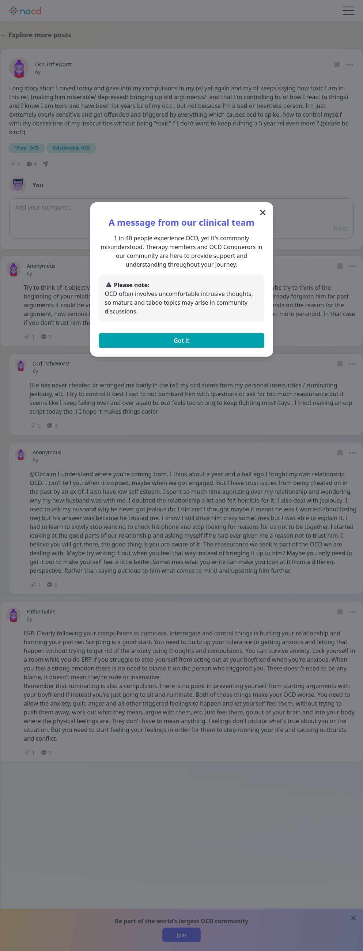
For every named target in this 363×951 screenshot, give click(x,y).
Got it (181, 341)
